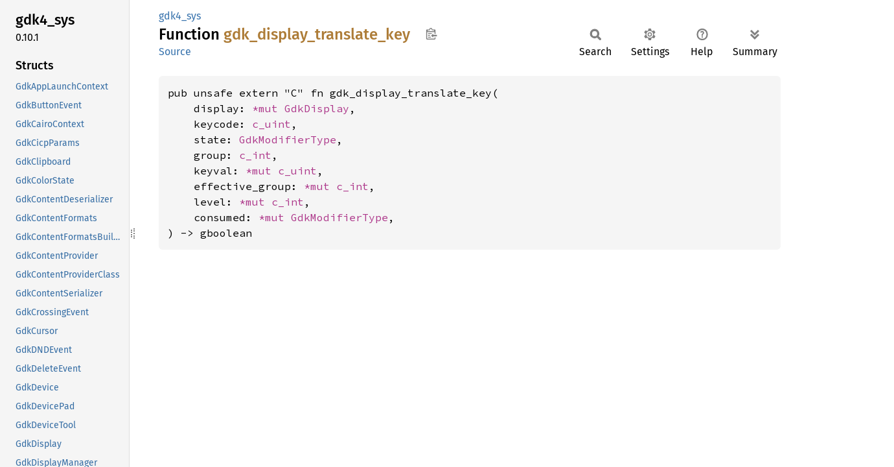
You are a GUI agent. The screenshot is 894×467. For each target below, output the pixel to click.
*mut (268, 108)
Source (175, 51)
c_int (255, 155)
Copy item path (431, 34)
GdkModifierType (287, 139)
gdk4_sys (180, 16)
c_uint (271, 123)
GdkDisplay (316, 108)
